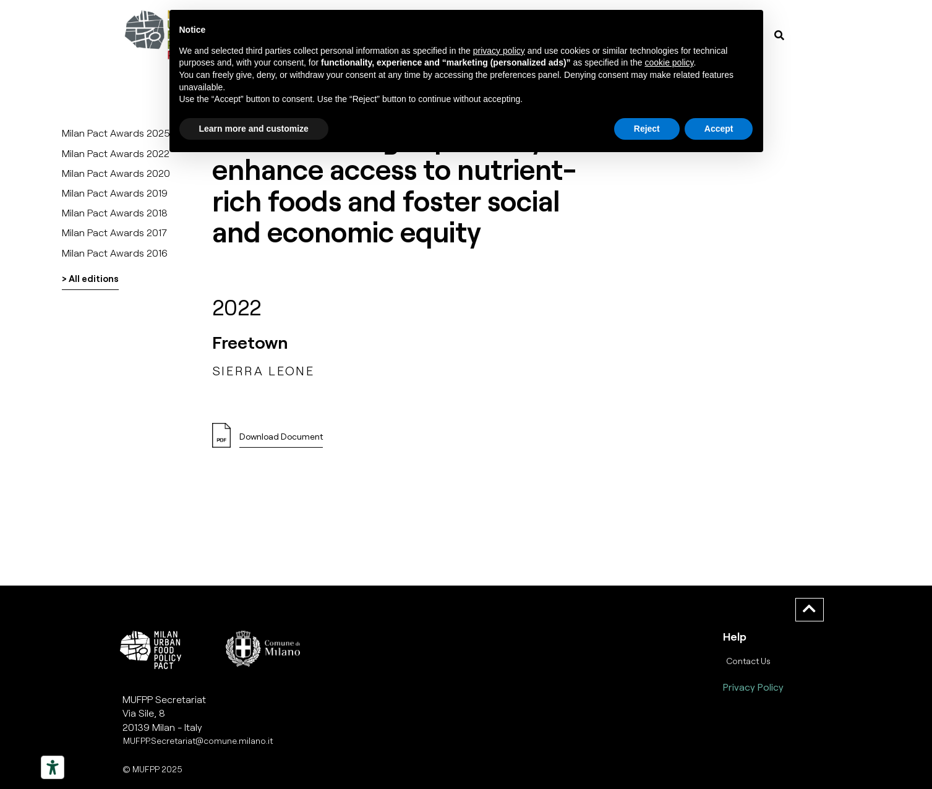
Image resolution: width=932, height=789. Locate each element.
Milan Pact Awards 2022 (115, 153)
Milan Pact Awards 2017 (114, 232)
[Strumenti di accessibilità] (52, 767)
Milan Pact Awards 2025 (116, 133)
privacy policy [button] (499, 51)
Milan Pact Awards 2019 (115, 192)
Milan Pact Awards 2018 (115, 212)
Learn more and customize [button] (254, 129)
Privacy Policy (753, 687)
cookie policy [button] (668, 62)
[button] (281, 440)
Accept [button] (718, 129)
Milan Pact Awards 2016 (115, 252)
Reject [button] (647, 129)
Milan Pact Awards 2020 (116, 173)
